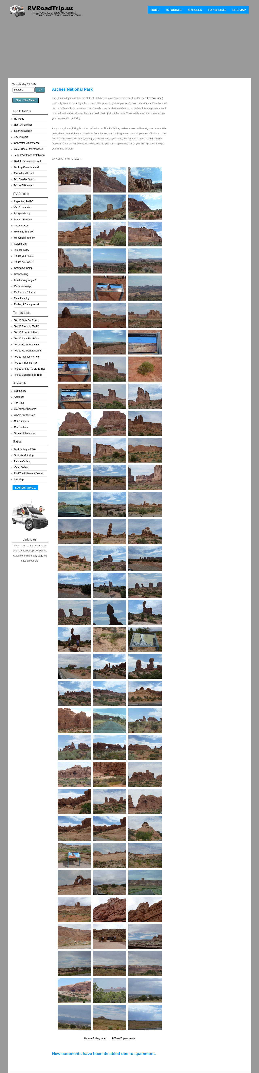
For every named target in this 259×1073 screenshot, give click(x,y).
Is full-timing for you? (25, 280)
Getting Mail (20, 243)
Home (155, 10)
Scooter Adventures (24, 433)
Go (40, 89)
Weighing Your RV (24, 231)
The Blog (19, 403)
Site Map (239, 10)
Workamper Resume (25, 409)
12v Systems (21, 137)
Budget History (22, 213)
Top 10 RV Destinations (26, 344)
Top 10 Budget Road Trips (28, 374)
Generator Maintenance (27, 143)
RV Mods (19, 118)
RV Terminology (22, 286)
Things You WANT (24, 262)
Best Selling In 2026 (25, 449)
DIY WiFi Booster (23, 185)
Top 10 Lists (217, 10)
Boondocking (21, 274)
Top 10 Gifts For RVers (26, 320)
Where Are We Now (24, 415)
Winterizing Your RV (25, 237)
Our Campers (21, 421)
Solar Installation (23, 130)
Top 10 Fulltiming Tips (26, 362)
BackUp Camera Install (26, 167)
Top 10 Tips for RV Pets (27, 356)
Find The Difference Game (28, 473)
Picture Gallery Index (95, 1038)
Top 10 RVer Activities (26, 332)
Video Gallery (21, 467)
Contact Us (20, 390)
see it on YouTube (152, 98)
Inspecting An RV (23, 201)
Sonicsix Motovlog (24, 455)
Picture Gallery (22, 461)
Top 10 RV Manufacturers (28, 350)
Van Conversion (22, 207)
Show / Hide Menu (25, 100)
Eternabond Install (24, 173)
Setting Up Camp (23, 268)
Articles (195, 10)
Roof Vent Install (23, 124)
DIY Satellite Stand (24, 179)
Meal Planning (22, 298)
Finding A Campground (26, 304)
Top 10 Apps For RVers (26, 338)
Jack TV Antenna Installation (29, 155)
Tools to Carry (21, 249)
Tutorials (173, 10)
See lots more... (25, 487)
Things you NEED (23, 256)
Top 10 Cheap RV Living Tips (29, 368)
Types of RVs (21, 225)
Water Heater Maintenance (28, 149)
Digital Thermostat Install (27, 161)
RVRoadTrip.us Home (123, 1038)
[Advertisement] (129, 48)
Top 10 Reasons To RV (26, 326)
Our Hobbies (21, 427)
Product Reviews (23, 219)
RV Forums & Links (24, 292)
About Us (19, 397)
